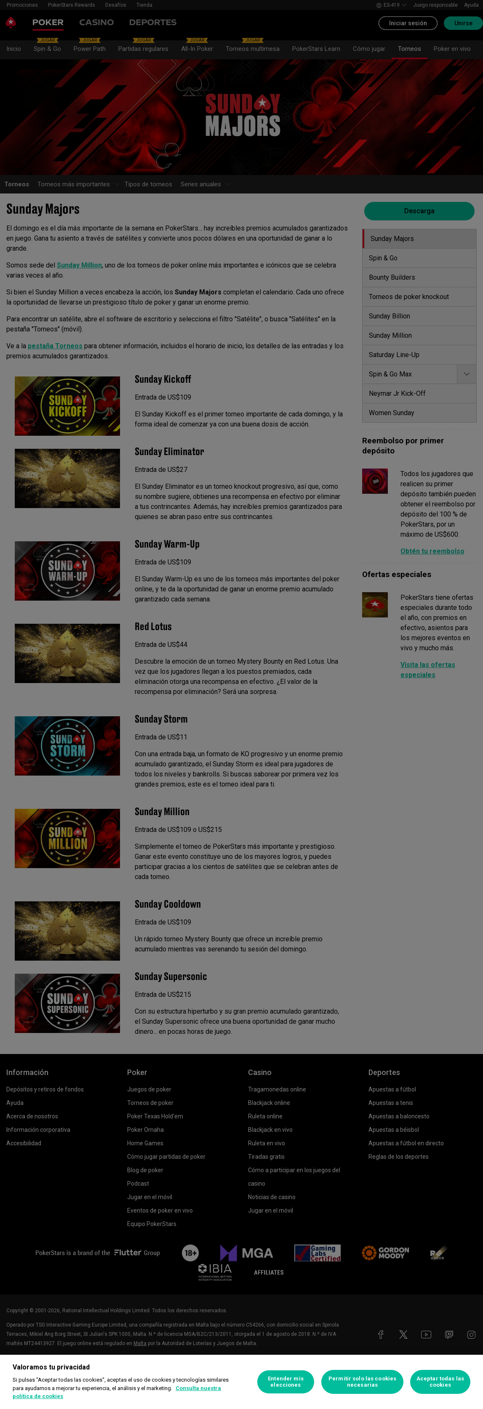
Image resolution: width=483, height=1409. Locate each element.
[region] (241, 1382)
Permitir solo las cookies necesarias (362, 1381)
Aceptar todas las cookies (440, 1381)
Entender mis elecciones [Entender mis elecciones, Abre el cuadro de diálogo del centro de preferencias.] (286, 1381)
